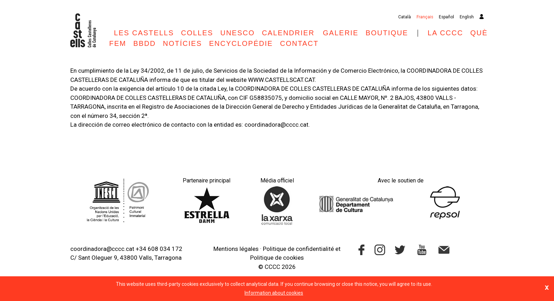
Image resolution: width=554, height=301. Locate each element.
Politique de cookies (277, 257)
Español (446, 16)
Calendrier (289, 33)
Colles (197, 33)
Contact (299, 43)
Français (425, 16)
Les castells (144, 33)
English (467, 16)
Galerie (341, 33)
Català (404, 16)
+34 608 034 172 (159, 248)
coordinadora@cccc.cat (102, 248)
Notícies (182, 43)
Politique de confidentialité (298, 248)
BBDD (144, 43)
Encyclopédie (241, 43)
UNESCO (237, 33)
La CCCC (445, 33)
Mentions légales (236, 248)
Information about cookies (273, 293)
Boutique (387, 33)
